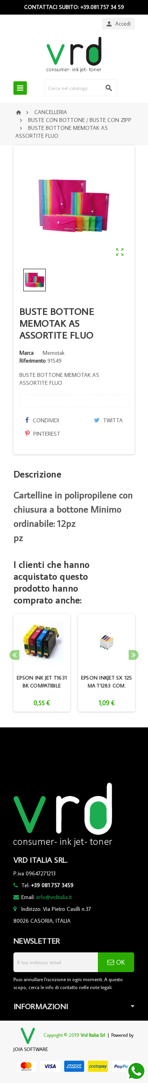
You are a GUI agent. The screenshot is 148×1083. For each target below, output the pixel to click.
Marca (26, 352)
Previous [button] (14, 655)
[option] (41, 663)
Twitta (108, 420)
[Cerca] (80, 87)
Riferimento (32, 360)
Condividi (42, 420)
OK (116, 962)
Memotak (53, 352)
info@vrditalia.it (54, 897)
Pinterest (42, 433)
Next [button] (134, 655)
